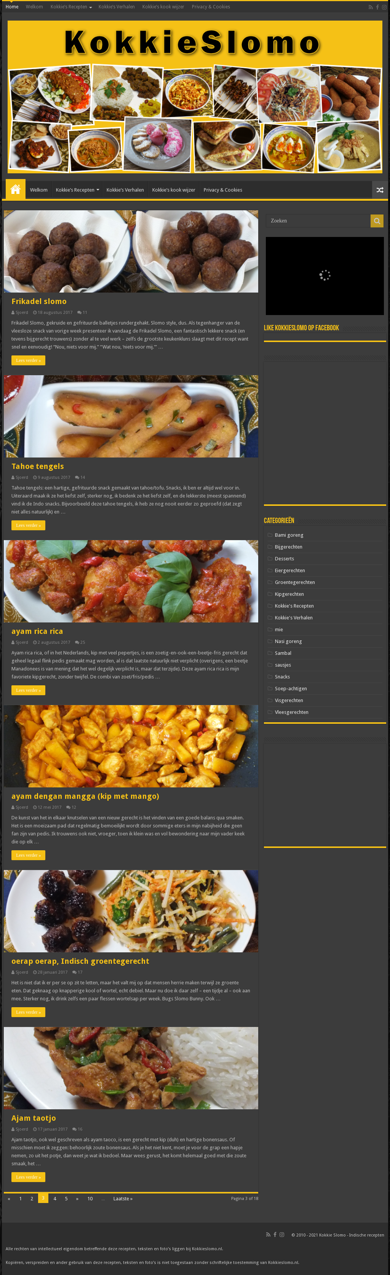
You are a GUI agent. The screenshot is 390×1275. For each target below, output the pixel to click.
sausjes (283, 665)
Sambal (283, 653)
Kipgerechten (289, 594)
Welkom (34, 7)
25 (82, 642)
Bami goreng (289, 535)
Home (12, 7)
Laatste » (123, 1198)
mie (279, 629)
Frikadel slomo (39, 301)
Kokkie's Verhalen (294, 618)
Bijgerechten (288, 547)
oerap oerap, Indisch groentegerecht (80, 961)
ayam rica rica (37, 631)
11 (85, 312)
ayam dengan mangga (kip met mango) (85, 796)
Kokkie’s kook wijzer (163, 7)
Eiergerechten (290, 570)
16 (80, 1129)
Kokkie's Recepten (294, 606)
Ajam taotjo (33, 1118)
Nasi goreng (288, 641)
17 (80, 972)
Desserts (284, 559)
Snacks (282, 677)
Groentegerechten (295, 582)
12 (74, 807)
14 (82, 477)
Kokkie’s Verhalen (117, 7)
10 (90, 1198)
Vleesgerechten (291, 712)
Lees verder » (28, 360)
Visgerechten (289, 700)
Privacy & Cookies (211, 7)
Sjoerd (22, 312)
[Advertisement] (325, 433)
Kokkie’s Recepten (69, 7)
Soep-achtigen (291, 688)
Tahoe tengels (37, 466)
